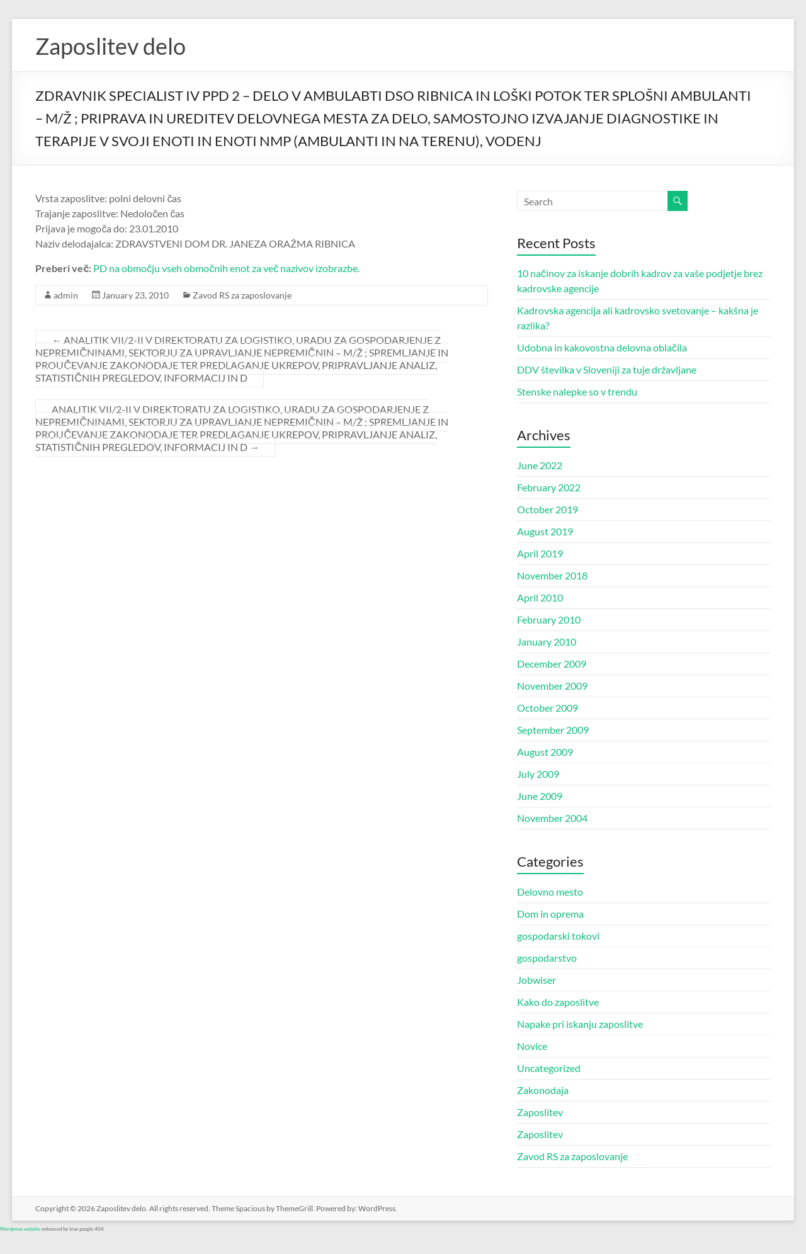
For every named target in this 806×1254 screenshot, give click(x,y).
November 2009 (552, 686)
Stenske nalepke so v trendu (577, 391)
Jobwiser (536, 980)
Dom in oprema (550, 914)
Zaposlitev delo (110, 46)
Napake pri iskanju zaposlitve (580, 1024)
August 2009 (545, 752)
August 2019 (545, 531)
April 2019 (540, 553)
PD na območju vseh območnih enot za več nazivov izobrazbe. (226, 268)
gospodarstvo (547, 958)
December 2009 (551, 664)
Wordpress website (20, 1229)
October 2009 (547, 708)
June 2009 (539, 796)
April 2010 (540, 597)
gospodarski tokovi (558, 936)
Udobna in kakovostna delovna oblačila (602, 347)
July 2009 (538, 774)
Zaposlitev (540, 1112)
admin (66, 295)
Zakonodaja (543, 1090)
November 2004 (552, 818)
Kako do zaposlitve (558, 1002)
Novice (532, 1046)
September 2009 (553, 730)
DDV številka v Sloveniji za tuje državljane (606, 369)
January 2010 (546, 641)
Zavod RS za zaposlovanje (242, 295)
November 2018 (552, 575)
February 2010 (549, 619)
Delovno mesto (550, 892)
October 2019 (547, 509)
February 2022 (549, 487)
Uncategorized (549, 1068)
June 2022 (539, 465)
